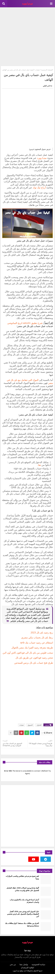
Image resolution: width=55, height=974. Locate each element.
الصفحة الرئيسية (47, 70)
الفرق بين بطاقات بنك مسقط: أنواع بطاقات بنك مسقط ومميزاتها (22, 924)
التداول (39, 725)
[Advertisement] (27, 36)
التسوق (30, 725)
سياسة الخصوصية (38, 964)
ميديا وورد (42, 157)
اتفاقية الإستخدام (27, 967)
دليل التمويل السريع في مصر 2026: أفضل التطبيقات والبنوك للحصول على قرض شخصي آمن (23, 913)
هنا (39, 464)
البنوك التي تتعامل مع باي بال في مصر (30, 381)
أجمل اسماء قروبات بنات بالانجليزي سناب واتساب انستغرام (24, 900)
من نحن (13, 964)
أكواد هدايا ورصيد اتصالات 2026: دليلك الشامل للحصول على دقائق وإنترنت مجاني (23, 889)
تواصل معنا (24, 964)
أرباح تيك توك (39, 187)
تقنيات (37, 70)
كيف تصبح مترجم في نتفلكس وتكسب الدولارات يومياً (22, 877)
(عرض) (31, 149)
